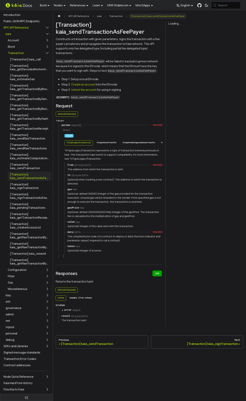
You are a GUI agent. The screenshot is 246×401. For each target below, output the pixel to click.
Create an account (83, 84)
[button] (27, 34)
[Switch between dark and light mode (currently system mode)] (206, 5)
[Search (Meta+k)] (225, 5)
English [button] (183, 5)
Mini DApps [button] (143, 5)
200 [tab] (157, 273)
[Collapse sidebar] (26, 397)
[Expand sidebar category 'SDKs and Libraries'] (47, 346)
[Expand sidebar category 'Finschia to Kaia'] (47, 389)
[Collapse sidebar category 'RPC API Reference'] (47, 27)
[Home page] (59, 16)
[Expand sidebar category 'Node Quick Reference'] (47, 376)
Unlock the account (83, 90)
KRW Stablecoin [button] (117, 5)
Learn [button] (96, 5)
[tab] (78, 142)
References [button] (78, 5)
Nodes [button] (58, 5)
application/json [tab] (67, 114)
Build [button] (43, 5)
